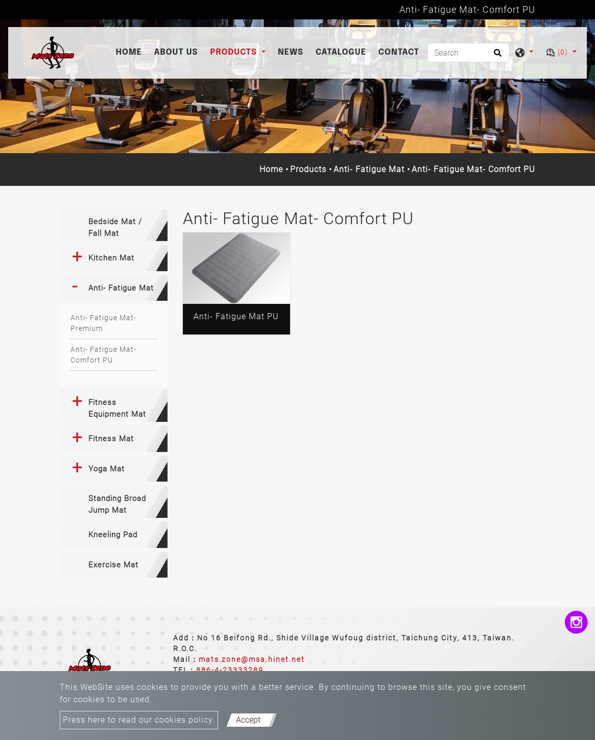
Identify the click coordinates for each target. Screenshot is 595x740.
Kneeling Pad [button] (112, 534)
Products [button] (234, 52)
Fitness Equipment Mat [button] (117, 408)
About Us (176, 52)
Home (131, 51)
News (290, 52)
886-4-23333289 (230, 670)
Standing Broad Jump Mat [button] (117, 504)
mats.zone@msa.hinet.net (252, 659)
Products (308, 169)
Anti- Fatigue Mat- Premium (103, 323)
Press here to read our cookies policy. (139, 720)
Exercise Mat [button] (113, 564)
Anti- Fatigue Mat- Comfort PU (103, 354)
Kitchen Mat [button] (111, 257)
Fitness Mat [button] (111, 438)
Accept (248, 720)
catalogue (341, 52)
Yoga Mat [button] (106, 468)
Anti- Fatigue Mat (369, 169)
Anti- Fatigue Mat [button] (121, 288)
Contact (398, 52)
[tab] (114, 225)
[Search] (468, 52)
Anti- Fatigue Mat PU (236, 316)
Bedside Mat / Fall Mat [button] (115, 227)
